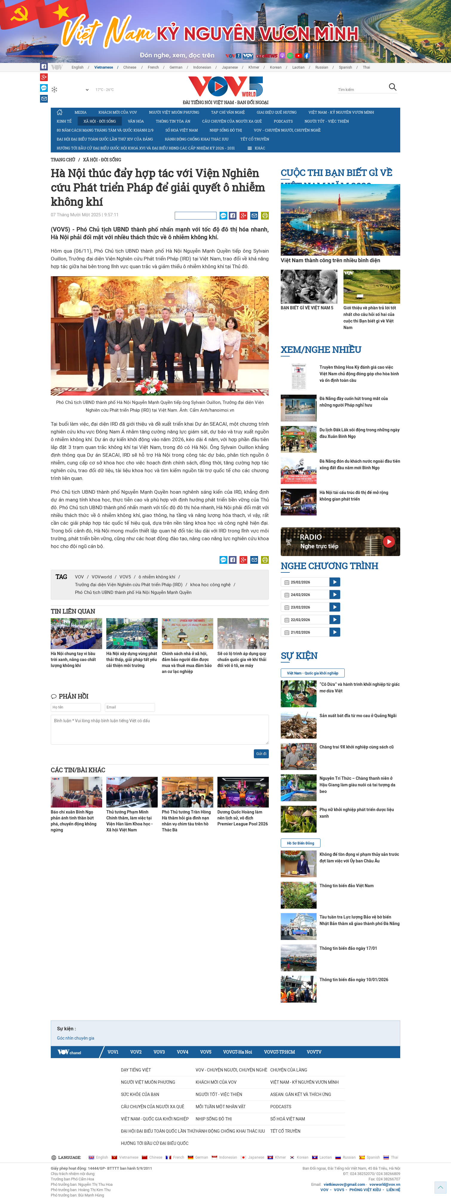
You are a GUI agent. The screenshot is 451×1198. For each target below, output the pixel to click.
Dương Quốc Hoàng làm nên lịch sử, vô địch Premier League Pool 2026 (242, 818)
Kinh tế (64, 121)
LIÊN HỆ (393, 1190)
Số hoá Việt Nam (181, 130)
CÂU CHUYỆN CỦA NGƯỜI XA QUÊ (232, 121)
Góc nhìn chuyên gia (75, 1038)
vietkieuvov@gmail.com (344, 1184)
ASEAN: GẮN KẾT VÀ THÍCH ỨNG (300, 1094)
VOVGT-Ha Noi (237, 1052)
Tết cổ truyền (254, 139)
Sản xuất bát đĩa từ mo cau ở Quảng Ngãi (358, 715)
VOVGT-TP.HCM (279, 1052)
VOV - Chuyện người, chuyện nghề (287, 130)
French (153, 67)
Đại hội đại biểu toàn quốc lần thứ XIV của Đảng (105, 139)
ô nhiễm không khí (157, 577)
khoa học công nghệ (210, 584)
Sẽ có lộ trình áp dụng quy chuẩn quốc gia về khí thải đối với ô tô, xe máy (241, 659)
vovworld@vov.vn (384, 1184)
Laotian (298, 67)
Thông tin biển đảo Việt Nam (347, 885)
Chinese (130, 67)
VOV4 (182, 1052)
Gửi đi (261, 753)
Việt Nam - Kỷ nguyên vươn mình (341, 112)
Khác (256, 148)
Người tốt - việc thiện (327, 121)
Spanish (345, 67)
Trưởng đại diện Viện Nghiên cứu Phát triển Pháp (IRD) (128, 584)
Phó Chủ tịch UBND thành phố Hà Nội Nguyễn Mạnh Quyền (133, 592)
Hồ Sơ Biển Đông (300, 843)
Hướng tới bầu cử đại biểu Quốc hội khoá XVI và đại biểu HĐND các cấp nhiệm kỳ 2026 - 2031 (146, 148)
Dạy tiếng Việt (136, 1070)
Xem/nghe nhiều (321, 349)
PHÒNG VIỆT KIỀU (365, 1190)
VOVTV (314, 1052)
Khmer (253, 67)
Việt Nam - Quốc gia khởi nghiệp (312, 673)
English (78, 67)
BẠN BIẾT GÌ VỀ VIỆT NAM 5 (307, 307)
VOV (79, 577)
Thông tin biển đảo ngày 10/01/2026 (354, 979)
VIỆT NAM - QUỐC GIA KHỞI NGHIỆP (155, 1119)
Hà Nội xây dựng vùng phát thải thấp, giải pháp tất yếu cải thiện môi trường (131, 659)
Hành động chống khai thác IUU (196, 139)
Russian (321, 67)
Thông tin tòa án (173, 121)
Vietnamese (103, 67)
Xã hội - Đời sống (100, 121)
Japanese (230, 67)
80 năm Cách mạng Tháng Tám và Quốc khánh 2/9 (105, 130)
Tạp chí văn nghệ (228, 112)
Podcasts (283, 121)
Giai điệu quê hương (277, 112)
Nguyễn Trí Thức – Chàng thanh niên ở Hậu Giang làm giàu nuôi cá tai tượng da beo (357, 785)
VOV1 (113, 1052)
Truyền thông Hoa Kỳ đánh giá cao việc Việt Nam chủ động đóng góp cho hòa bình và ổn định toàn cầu (359, 374)
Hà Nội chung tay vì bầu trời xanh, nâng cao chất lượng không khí (73, 659)
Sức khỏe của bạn (140, 1094)
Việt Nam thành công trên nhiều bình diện (330, 260)
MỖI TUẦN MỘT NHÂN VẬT (221, 1106)
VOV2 (136, 1052)
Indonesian (202, 67)
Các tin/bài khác (78, 770)
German (176, 67)
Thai (366, 67)
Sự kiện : (66, 1029)
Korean (276, 67)
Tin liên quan (73, 611)
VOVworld (102, 577)
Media (81, 112)
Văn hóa (136, 121)
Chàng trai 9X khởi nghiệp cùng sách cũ (357, 747)
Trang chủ (63, 160)
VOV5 (125, 577)
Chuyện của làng (288, 1070)
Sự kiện (299, 655)
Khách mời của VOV (118, 112)
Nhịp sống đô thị (226, 130)
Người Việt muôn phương (174, 112)
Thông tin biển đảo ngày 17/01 (348, 948)
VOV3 (159, 1052)
